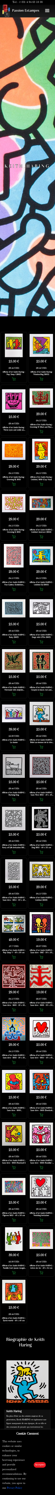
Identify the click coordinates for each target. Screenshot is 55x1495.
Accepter (40, 1464)
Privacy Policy (14, 1488)
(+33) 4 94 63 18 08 (31, 2)
